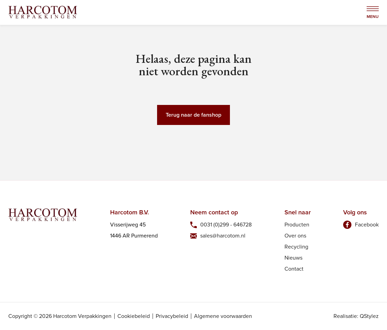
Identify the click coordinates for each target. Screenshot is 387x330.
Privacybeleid (172, 316)
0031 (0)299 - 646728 (226, 225)
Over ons (295, 236)
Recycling (296, 247)
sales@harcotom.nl (222, 236)
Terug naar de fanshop (193, 115)
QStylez (369, 316)
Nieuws (293, 258)
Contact (293, 269)
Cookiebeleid (133, 316)
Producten (296, 225)
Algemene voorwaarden (223, 316)
